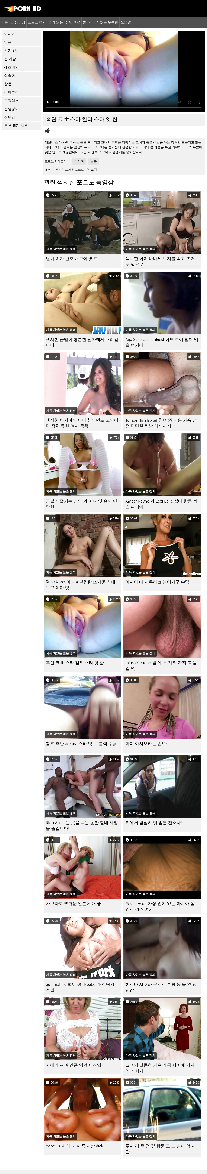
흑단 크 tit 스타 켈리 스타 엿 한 (75, 662)
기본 (4, 22)
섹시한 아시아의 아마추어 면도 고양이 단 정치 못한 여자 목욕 (82, 423)
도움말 (126, 22)
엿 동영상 (17, 22)
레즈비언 (11, 67)
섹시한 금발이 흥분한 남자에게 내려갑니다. (82, 342)
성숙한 (9, 76)
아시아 (9, 34)
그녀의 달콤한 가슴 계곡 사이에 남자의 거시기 (160, 1068)
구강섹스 (11, 101)
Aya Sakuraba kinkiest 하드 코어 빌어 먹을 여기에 (161, 342)
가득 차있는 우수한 (103, 22)
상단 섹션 (72, 22)
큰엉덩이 (11, 109)
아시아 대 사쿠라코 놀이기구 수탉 (157, 582)
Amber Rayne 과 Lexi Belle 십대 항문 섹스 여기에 (161, 504)
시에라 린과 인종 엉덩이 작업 (73, 1065)
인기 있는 (55, 22)
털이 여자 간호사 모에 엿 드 (72, 258)
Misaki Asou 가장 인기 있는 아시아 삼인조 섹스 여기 (160, 906)
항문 (8, 84)
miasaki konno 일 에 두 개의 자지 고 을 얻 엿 (161, 665)
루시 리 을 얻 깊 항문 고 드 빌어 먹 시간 (160, 1149)
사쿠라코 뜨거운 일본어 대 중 (73, 903)
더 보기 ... (93, 170)
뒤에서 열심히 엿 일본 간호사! (153, 822)
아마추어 (11, 92)
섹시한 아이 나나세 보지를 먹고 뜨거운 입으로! (160, 261)
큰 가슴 (10, 59)
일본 (8, 42)
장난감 (9, 117)
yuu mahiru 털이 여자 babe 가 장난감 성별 (80, 987)
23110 (55, 131)
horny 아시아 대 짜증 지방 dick (74, 1146)
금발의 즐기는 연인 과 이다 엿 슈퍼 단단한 (81, 504)
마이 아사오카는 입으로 (147, 743)
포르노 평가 (37, 22)
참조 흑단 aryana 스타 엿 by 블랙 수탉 (81, 743)
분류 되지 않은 (16, 126)
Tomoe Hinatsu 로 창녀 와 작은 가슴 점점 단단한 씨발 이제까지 (161, 423)
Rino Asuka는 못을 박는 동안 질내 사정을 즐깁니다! (82, 825)
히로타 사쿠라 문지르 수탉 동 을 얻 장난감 (161, 987)
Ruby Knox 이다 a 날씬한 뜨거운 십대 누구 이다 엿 (80, 585)
